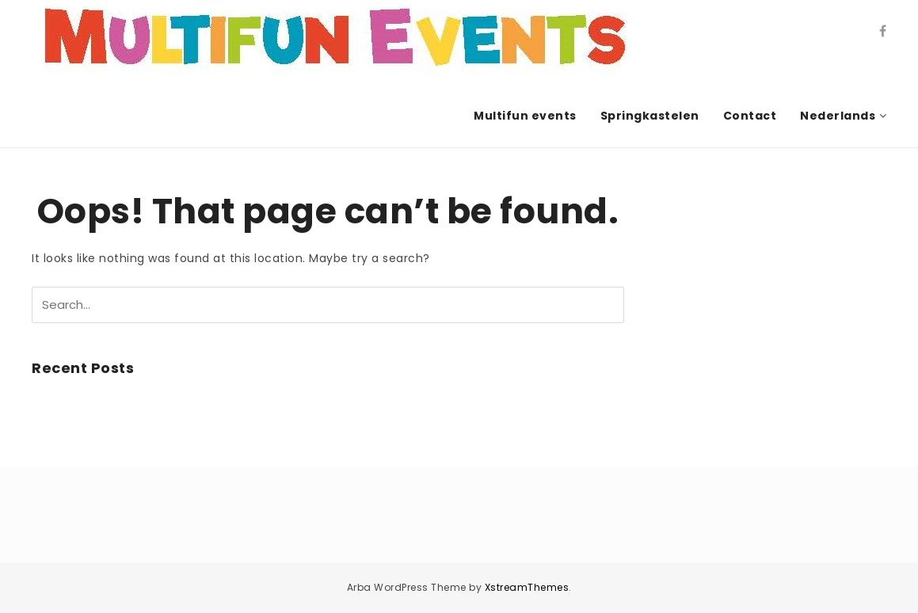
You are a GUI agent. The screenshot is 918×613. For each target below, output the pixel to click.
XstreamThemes (527, 587)
